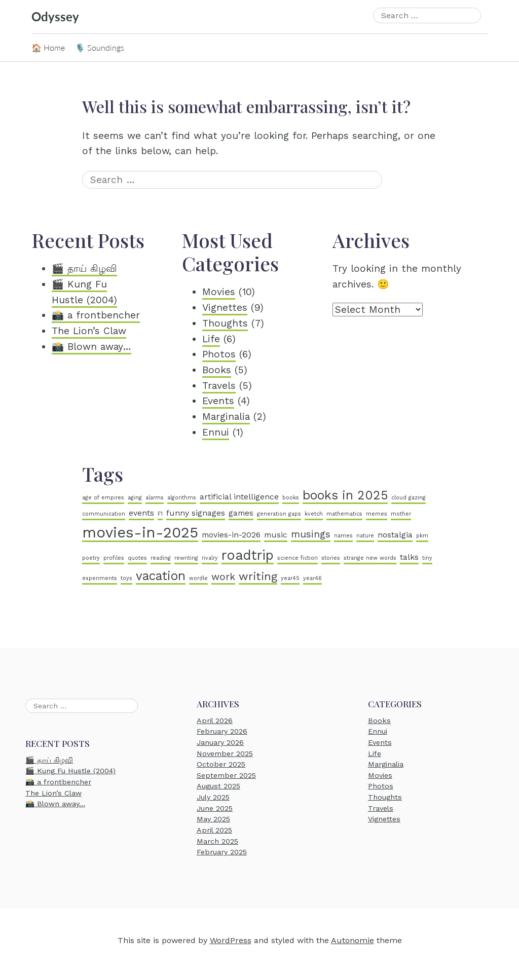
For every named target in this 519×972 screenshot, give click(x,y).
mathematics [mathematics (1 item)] (344, 514)
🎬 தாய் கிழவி (84, 268)
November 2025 (225, 753)
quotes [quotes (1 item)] (137, 558)
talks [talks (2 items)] (409, 557)
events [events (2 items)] (141, 513)
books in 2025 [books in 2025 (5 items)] (345, 495)
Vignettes (224, 307)
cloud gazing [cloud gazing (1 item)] (408, 497)
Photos (219, 354)
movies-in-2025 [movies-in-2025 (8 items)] (140, 532)
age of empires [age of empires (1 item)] (103, 497)
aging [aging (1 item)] (135, 497)
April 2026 (215, 720)
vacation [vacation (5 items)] (161, 575)
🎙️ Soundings (99, 47)
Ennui (215, 432)
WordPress (230, 940)
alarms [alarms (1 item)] (154, 497)
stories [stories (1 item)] (330, 558)
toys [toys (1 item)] (126, 578)
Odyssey (55, 16)
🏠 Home (48, 47)
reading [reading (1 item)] (161, 558)
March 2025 (217, 841)
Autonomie (352, 940)
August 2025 (218, 786)
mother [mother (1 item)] (401, 514)
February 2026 (222, 732)
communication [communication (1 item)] (103, 514)
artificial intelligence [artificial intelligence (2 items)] (239, 496)
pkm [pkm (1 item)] (422, 535)
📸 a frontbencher (96, 315)
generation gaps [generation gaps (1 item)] (279, 514)
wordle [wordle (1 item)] (198, 578)
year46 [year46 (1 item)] (312, 578)
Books (216, 370)
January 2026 (220, 742)
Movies (218, 292)
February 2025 (222, 852)
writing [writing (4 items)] (258, 576)
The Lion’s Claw (89, 331)
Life (211, 339)
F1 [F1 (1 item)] (160, 514)
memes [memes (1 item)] (376, 514)
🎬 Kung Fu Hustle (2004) (70, 771)
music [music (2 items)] (275, 534)
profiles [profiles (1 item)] (113, 558)
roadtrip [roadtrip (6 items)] (247, 555)
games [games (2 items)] (241, 513)
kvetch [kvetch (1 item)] (314, 514)
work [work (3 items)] (223, 577)
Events (218, 401)
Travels (219, 385)
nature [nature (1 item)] (365, 535)
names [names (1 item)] (343, 535)
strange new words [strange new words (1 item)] (370, 558)
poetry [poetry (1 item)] (91, 558)
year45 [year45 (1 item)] (290, 578)
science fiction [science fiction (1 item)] (297, 558)
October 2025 (221, 764)
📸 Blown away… (91, 346)
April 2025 (214, 830)
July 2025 (213, 797)
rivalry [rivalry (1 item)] (210, 558)
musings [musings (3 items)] (310, 534)
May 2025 (213, 819)
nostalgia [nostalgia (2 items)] (395, 534)
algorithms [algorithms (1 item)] (181, 497)
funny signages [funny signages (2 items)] (195, 513)
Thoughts (225, 323)
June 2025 (215, 808)
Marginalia (226, 416)
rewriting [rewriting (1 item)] (186, 558)
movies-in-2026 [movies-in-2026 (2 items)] (231, 534)
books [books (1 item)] (290, 497)
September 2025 (226, 775)
